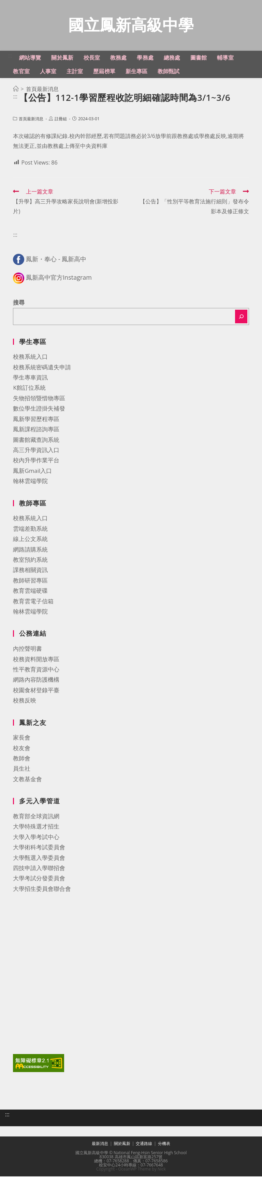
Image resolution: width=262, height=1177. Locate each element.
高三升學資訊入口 (36, 450)
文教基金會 (27, 780)
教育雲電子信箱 (33, 602)
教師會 (21, 759)
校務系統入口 (30, 357)
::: (10, 56)
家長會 (21, 738)
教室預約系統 (30, 560)
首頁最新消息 (31, 119)
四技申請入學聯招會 (39, 868)
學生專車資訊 (30, 378)
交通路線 (144, 1144)
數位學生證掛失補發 (39, 409)
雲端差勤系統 (30, 529)
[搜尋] (241, 317)
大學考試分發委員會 (39, 879)
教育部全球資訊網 (36, 817)
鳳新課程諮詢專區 (36, 430)
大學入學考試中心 (36, 837)
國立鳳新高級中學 (131, 25)
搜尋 (19, 303)
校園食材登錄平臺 (36, 691)
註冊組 (61, 119)
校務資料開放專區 (36, 660)
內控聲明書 (27, 649)
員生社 (21, 769)
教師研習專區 (30, 581)
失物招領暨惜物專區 (39, 399)
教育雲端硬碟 (30, 591)
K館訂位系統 (29, 388)
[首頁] (15, 89)
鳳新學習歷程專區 (36, 419)
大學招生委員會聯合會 (42, 889)
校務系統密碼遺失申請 (42, 368)
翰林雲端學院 (30, 481)
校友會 (21, 749)
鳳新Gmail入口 (32, 471)
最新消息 (100, 1144)
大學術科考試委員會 (39, 848)
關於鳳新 (122, 1144)
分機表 (164, 1144)
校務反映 (24, 701)
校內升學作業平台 (36, 461)
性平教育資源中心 (36, 670)
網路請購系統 (30, 550)
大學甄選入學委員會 (39, 858)
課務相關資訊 (30, 570)
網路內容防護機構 (36, 680)
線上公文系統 (30, 539)
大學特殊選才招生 (36, 827)
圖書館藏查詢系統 (36, 440)
